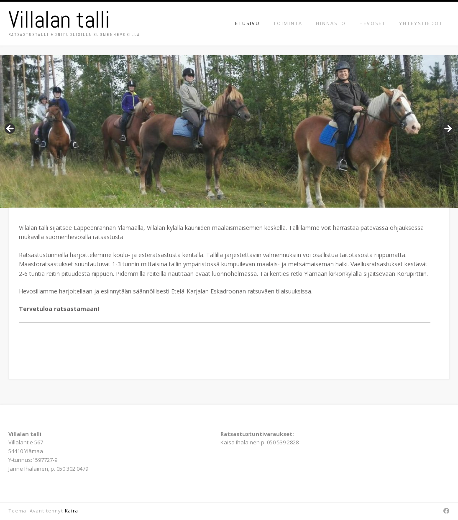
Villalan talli (59, 19)
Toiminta (287, 23)
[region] (229, 131)
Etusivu (247, 23)
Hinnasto (331, 23)
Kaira (71, 510)
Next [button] (447, 129)
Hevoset (372, 23)
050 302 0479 (72, 468)
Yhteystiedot (421, 23)
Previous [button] (10, 129)
